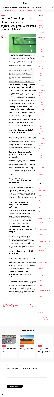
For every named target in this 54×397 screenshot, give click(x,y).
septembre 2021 (41, 148)
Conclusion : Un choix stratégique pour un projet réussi (20, 81)
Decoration (40, 222)
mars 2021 (40, 162)
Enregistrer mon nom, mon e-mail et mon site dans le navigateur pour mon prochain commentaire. (26, 383)
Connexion (40, 312)
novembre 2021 (41, 143)
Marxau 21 (27, 3)
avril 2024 (40, 78)
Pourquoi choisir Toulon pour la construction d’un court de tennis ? (9, 350)
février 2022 (41, 136)
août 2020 (40, 179)
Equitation (40, 234)
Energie (40, 227)
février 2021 (41, 164)
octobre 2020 (41, 174)
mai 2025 (40, 46)
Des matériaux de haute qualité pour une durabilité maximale (21, 74)
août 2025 (40, 39)
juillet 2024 (40, 71)
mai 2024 (40, 75)
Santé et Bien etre (42, 275)
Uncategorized (41, 303)
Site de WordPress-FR (43, 319)
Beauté (40, 202)
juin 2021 (40, 155)
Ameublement (14, 7)
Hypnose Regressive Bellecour (44, 241)
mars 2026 (40, 22)
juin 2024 (40, 73)
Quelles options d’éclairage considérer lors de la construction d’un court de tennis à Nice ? (44, 350)
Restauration (8, 7)
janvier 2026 (41, 27)
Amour (39, 195)
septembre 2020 (41, 177)
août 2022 (40, 121)
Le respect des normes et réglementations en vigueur (20, 71)
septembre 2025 (41, 37)
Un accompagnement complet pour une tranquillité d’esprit (21, 78)
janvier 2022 (41, 138)
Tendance (33, 7)
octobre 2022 (41, 116)
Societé (28, 7)
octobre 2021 (41, 145)
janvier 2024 (41, 85)
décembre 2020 (41, 169)
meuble (40, 255)
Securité (40, 278)
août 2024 (40, 68)
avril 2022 (40, 131)
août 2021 (40, 150)
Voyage (40, 306)
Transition (38, 7)
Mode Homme (41, 259)
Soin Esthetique (41, 287)
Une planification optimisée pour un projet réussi (19, 73)
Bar (39, 200)
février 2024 (41, 83)
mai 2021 (40, 157)
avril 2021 (40, 160)
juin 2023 (40, 97)
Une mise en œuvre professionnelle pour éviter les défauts (21, 75)
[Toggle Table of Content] (32, 69)
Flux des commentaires (43, 317)
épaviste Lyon (41, 232)
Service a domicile (42, 283)
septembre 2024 (41, 66)
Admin (2, 35)
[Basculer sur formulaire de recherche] (52, 7)
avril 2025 (40, 49)
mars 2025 (40, 51)
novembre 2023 (41, 90)
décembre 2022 (41, 111)
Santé (24, 7)
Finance (40, 236)
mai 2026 (40, 18)
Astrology (40, 197)
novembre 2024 (41, 61)
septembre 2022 (41, 119)
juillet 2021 (40, 152)
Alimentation (41, 188)
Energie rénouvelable (42, 229)
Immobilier (40, 244)
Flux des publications (42, 314)
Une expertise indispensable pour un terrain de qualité (20, 70)
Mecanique (40, 252)
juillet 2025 (40, 42)
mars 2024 (40, 80)
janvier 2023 (41, 109)
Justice (39, 246)
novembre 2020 (41, 172)
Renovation (40, 266)
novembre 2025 (41, 32)
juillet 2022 (40, 124)
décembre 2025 (41, 30)
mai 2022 (40, 128)
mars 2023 (40, 104)
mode (39, 257)
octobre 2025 (41, 34)
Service (40, 280)
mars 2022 (40, 133)
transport (40, 301)
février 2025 (41, 54)
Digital (2, 7)
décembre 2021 (41, 140)
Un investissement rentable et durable (17, 79)
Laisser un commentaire (4, 39)
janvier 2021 (41, 167)
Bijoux (39, 205)
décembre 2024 (41, 59)
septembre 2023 (41, 95)
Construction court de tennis (44, 216)
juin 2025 (40, 44)
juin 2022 (40, 126)
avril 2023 (40, 102)
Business (20, 7)
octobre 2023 (41, 92)
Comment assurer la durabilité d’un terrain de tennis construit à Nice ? (27, 350)
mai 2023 (40, 99)
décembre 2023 (41, 87)
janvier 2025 (41, 56)
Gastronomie (41, 239)
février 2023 (41, 107)
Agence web (41, 185)
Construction (41, 213)
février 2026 (41, 25)
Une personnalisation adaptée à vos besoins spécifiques (20, 77)
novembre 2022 (41, 114)
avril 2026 (40, 20)
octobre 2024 (41, 63)
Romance (40, 271)
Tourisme (40, 296)
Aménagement (41, 190)
